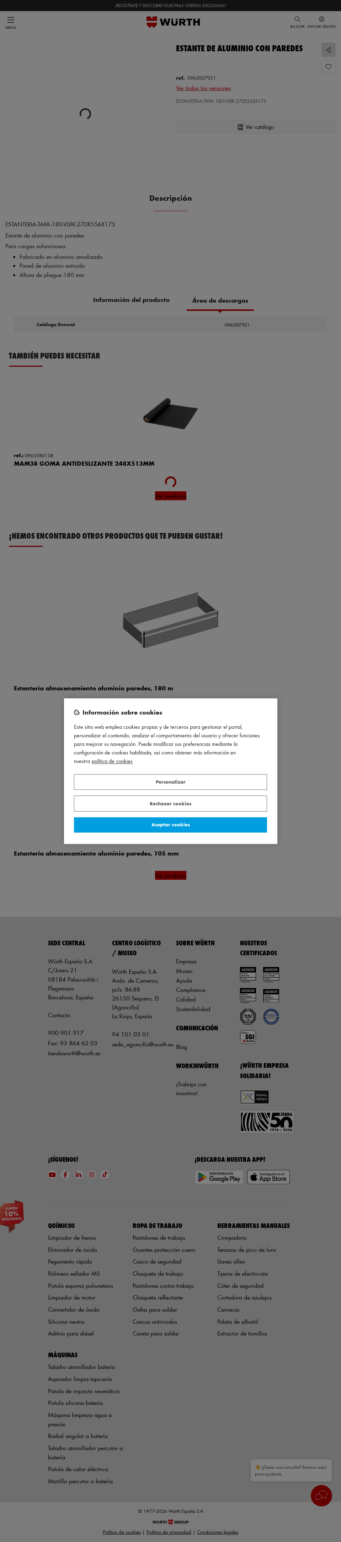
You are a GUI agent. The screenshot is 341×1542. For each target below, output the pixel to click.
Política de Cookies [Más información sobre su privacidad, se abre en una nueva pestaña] (112, 761)
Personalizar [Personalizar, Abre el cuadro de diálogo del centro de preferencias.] (171, 782)
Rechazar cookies (170, 803)
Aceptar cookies (170, 825)
